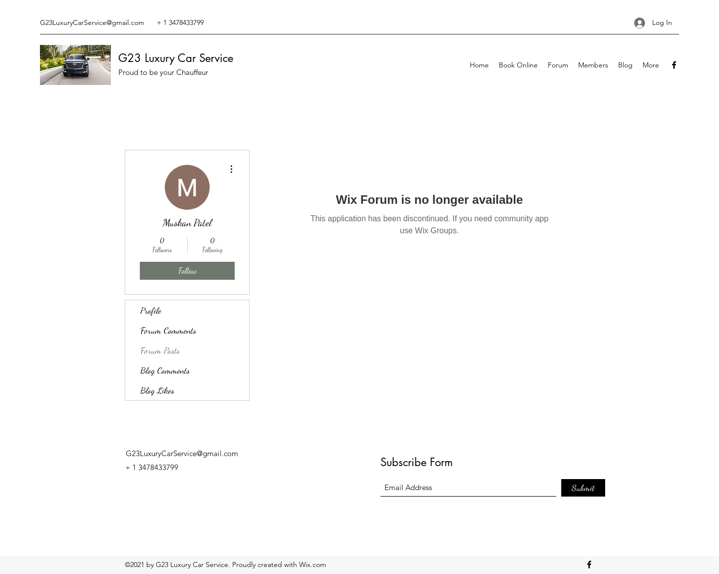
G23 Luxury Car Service (175, 58)
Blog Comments (165, 370)
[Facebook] (674, 65)
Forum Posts (160, 350)
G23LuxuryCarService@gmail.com (92, 22)
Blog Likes (157, 390)
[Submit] (583, 488)
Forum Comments (168, 330)
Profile (150, 310)
